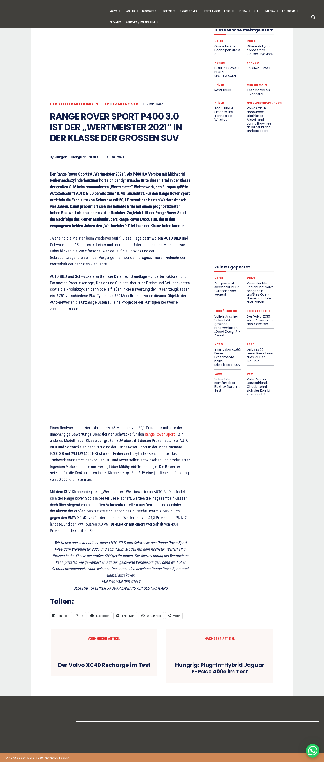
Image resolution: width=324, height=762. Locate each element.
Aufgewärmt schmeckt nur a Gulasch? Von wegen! (226, 289)
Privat (219, 84)
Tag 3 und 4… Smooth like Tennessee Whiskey (224, 114)
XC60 (218, 344)
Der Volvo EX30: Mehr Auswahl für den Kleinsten (260, 320)
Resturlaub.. (223, 90)
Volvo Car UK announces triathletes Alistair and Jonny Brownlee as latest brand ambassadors (259, 119)
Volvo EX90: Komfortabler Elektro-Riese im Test (227, 385)
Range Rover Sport (160, 434)
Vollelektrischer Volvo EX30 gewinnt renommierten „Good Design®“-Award (227, 326)
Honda (219, 62)
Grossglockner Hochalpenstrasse (227, 50)
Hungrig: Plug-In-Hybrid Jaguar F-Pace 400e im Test (219, 668)
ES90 (250, 344)
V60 (250, 373)
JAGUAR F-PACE (259, 68)
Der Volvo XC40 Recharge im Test (104, 665)
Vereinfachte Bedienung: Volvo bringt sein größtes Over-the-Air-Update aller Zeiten (260, 292)
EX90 (218, 373)
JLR (105, 104)
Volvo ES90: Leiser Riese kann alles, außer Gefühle (260, 355)
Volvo (218, 277)
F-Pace (253, 62)
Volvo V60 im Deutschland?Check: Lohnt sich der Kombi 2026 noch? (258, 387)
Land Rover (125, 104)
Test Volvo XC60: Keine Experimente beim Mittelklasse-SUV (227, 357)
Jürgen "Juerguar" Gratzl (77, 157)
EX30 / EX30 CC (225, 311)
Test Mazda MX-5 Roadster (259, 92)
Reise (218, 40)
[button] (313, 16)
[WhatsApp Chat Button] (313, 751)
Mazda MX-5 (257, 84)
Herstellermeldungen (74, 104)
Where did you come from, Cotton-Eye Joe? (260, 50)
